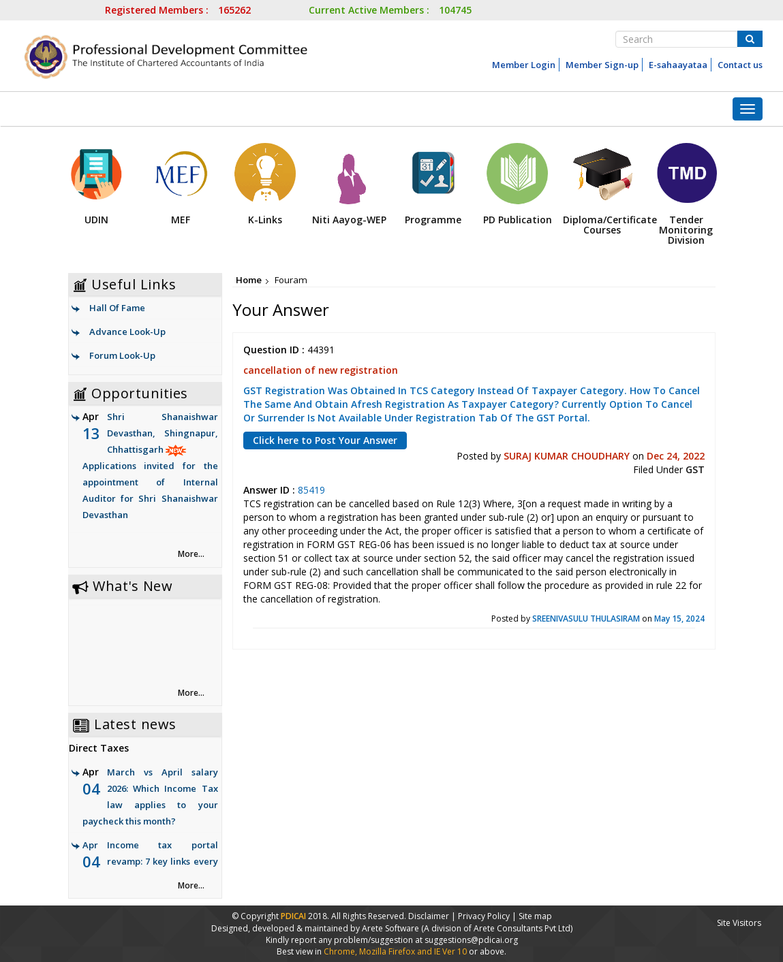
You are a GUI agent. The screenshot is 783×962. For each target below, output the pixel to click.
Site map (535, 916)
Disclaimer (428, 916)
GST (695, 469)
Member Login (523, 65)
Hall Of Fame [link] (117, 308)
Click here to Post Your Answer (325, 440)
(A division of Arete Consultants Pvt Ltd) (496, 928)
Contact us (740, 65)
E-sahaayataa (678, 65)
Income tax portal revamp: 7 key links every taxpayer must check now (162, 861)
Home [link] (249, 280)
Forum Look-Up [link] (122, 355)
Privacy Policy (484, 916)
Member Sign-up (602, 65)
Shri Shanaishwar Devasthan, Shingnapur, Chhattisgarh (150, 467)
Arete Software (391, 928)
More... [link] (191, 554)
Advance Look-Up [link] (127, 331)
